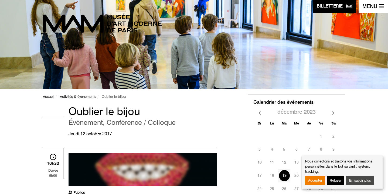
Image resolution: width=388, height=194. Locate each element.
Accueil (48, 97)
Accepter (315, 180)
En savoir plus (360, 180)
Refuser (335, 180)
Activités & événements (78, 97)
